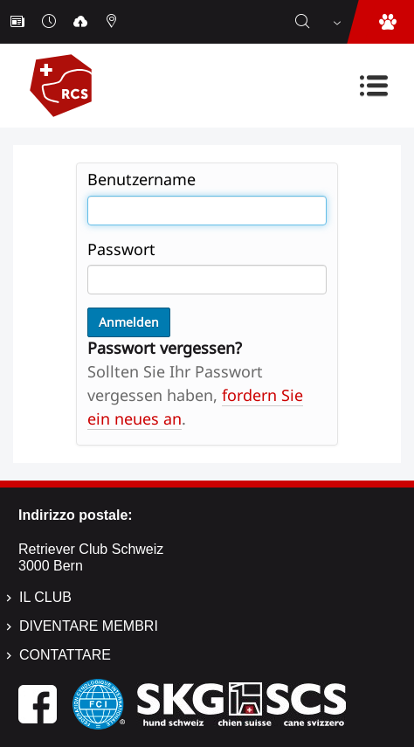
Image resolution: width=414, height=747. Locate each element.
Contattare (65, 654)
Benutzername (141, 179)
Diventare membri (88, 626)
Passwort (121, 249)
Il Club (45, 597)
